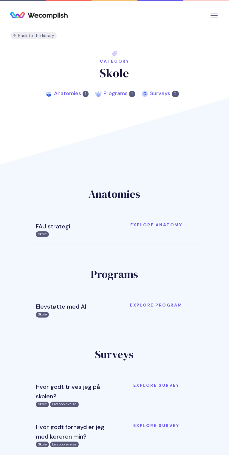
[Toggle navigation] (214, 15)
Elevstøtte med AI (61, 306)
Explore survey (156, 385)
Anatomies (71, 93)
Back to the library (33, 35)
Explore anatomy (156, 225)
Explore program (156, 305)
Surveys (164, 93)
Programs (119, 93)
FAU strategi (53, 226)
